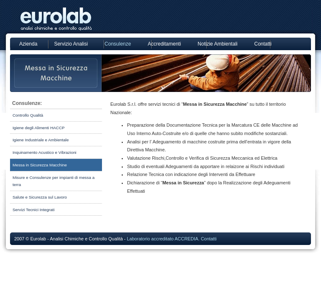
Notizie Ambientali (217, 44)
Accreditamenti (164, 44)
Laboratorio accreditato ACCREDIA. (163, 238)
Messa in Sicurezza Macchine (40, 165)
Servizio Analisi (71, 44)
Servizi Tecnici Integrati (33, 209)
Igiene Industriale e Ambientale (41, 140)
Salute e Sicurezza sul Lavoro (40, 197)
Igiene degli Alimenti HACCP (39, 127)
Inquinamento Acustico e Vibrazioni (44, 152)
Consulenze (117, 44)
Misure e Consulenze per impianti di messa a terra (53, 181)
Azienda (28, 44)
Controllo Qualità (28, 115)
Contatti (262, 44)
